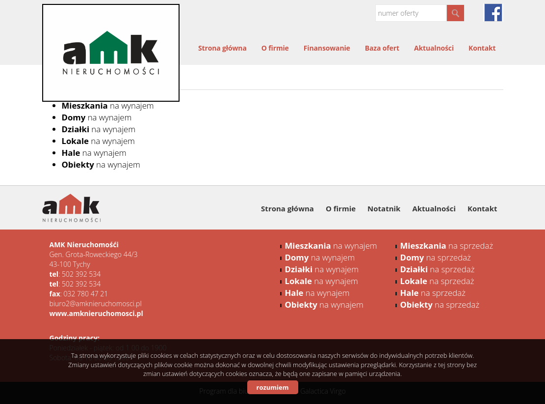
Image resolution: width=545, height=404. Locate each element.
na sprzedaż (446, 245)
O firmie (275, 48)
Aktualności (434, 48)
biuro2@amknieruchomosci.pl (96, 303)
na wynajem (108, 105)
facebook (493, 12)
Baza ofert (382, 48)
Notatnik (383, 208)
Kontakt (481, 48)
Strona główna (222, 48)
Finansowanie (327, 48)
